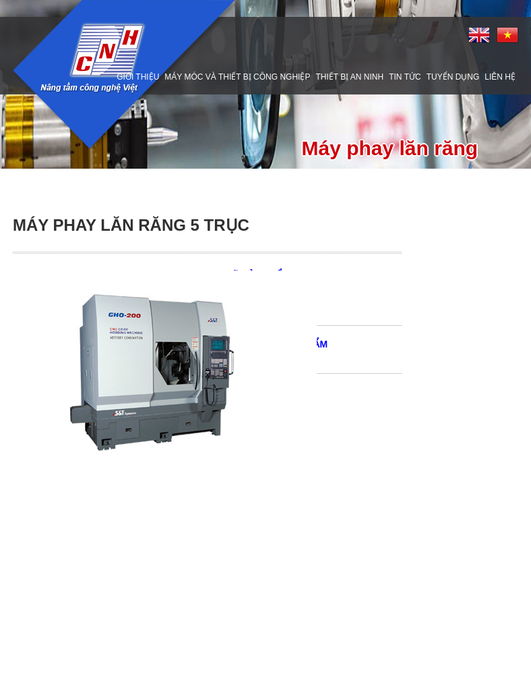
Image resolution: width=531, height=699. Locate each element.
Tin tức (404, 77)
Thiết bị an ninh (349, 77)
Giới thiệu (138, 77)
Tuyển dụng (453, 77)
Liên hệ (500, 77)
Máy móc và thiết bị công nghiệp (237, 77)
